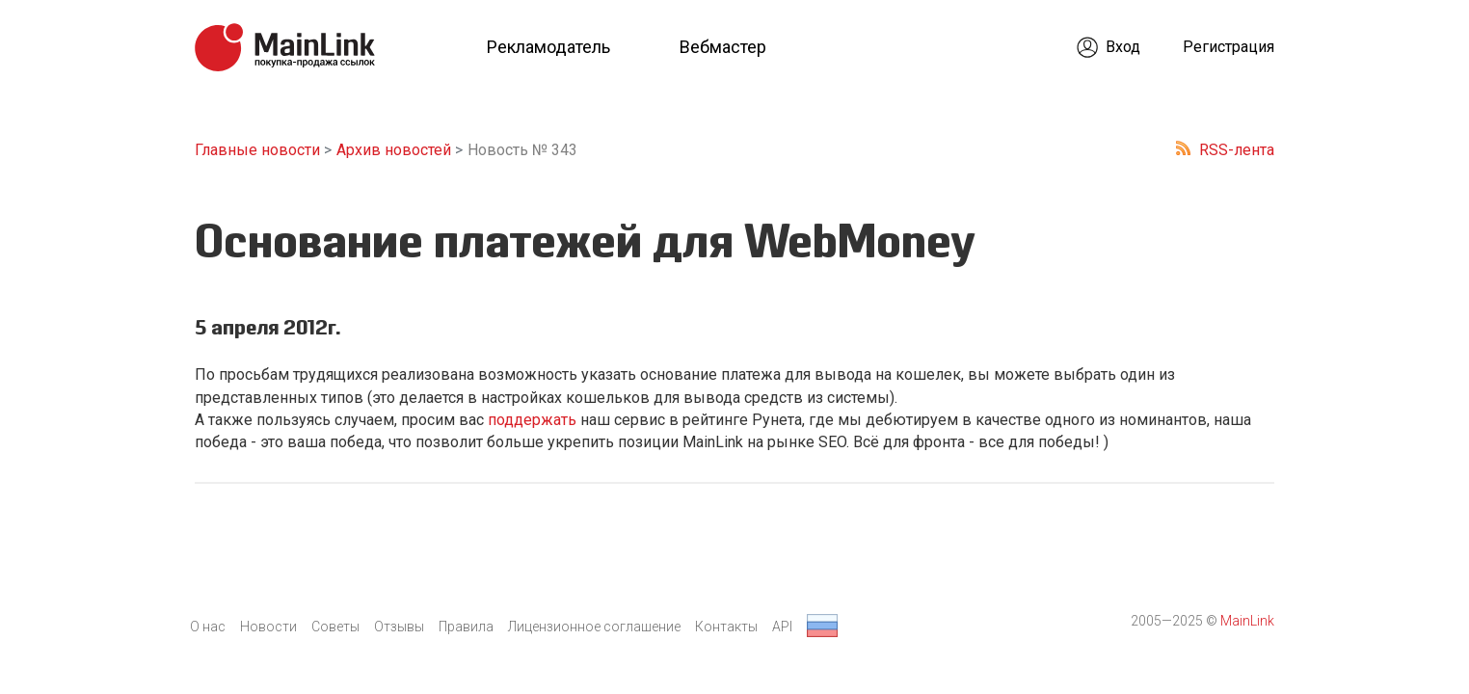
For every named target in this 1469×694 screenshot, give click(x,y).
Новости (268, 626)
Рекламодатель (548, 47)
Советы (335, 626)
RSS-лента (1236, 150)
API (782, 626)
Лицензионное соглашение (594, 626)
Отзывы (399, 626)
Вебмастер (723, 47)
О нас (208, 626)
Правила (466, 626)
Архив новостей (393, 150)
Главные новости (257, 150)
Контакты (726, 626)
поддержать (532, 420)
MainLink (1247, 620)
